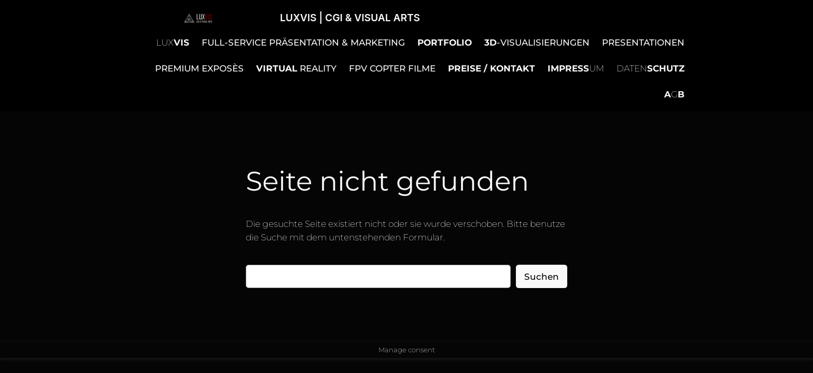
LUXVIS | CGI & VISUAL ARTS (350, 17)
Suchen (541, 276)
